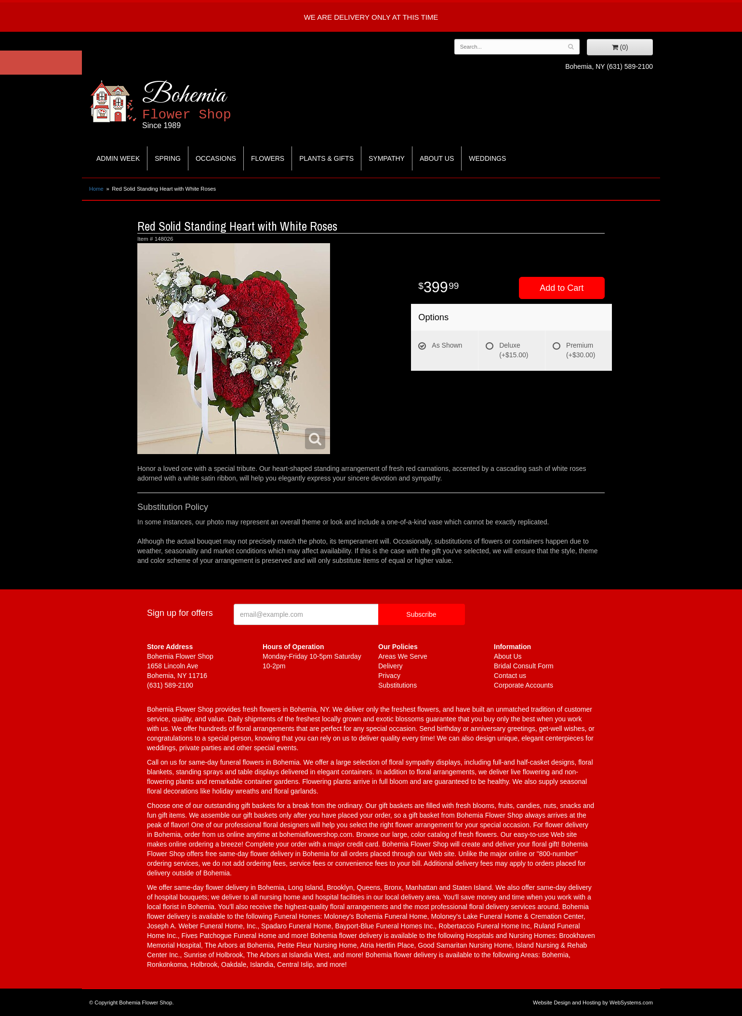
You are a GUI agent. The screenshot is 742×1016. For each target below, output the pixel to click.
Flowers (267, 158)
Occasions (216, 158)
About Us (437, 158)
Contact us (510, 675)
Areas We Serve (402, 656)
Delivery (390, 666)
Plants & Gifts (326, 158)
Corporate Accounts (523, 685)
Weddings (487, 158)
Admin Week (118, 158)
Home (96, 189)
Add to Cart (561, 288)
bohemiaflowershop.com (316, 834)
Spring (168, 158)
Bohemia (210, 105)
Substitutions (397, 685)
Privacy (389, 675)
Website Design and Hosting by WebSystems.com (593, 1002)
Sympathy (387, 158)
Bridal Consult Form (524, 666)
